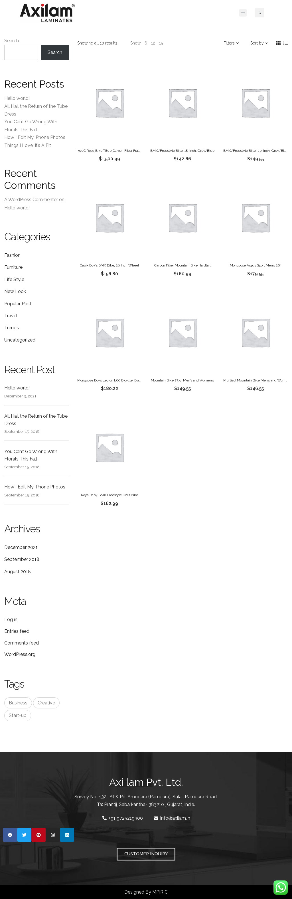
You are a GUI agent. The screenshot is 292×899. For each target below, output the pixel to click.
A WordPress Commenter (31, 199)
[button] (243, 13)
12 (153, 43)
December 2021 (21, 547)
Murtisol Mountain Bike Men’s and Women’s (257, 380)
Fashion (12, 255)
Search (11, 40)
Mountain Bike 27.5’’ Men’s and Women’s (182, 380)
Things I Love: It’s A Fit (27, 145)
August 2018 (17, 571)
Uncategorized (19, 340)
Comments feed (21, 643)
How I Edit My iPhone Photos (34, 137)
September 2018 (21, 559)
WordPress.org (19, 654)
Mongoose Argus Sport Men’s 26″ (255, 265)
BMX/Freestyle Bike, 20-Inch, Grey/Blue (255, 151)
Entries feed (16, 631)
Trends (11, 327)
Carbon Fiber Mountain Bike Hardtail (182, 265)
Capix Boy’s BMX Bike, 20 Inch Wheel (109, 265)
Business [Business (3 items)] (18, 703)
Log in (10, 619)
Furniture (13, 267)
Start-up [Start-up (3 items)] (18, 715)
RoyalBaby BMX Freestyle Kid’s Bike (109, 495)
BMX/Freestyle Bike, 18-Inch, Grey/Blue (182, 151)
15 (161, 43)
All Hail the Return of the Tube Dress (36, 419)
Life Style (14, 279)
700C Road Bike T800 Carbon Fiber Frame (110, 151)
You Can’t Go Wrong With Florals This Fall (30, 455)
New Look (15, 291)
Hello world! (17, 98)
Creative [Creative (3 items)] (46, 703)
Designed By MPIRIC (146, 892)
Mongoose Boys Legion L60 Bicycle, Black (110, 380)
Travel (10, 315)
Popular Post (17, 303)
